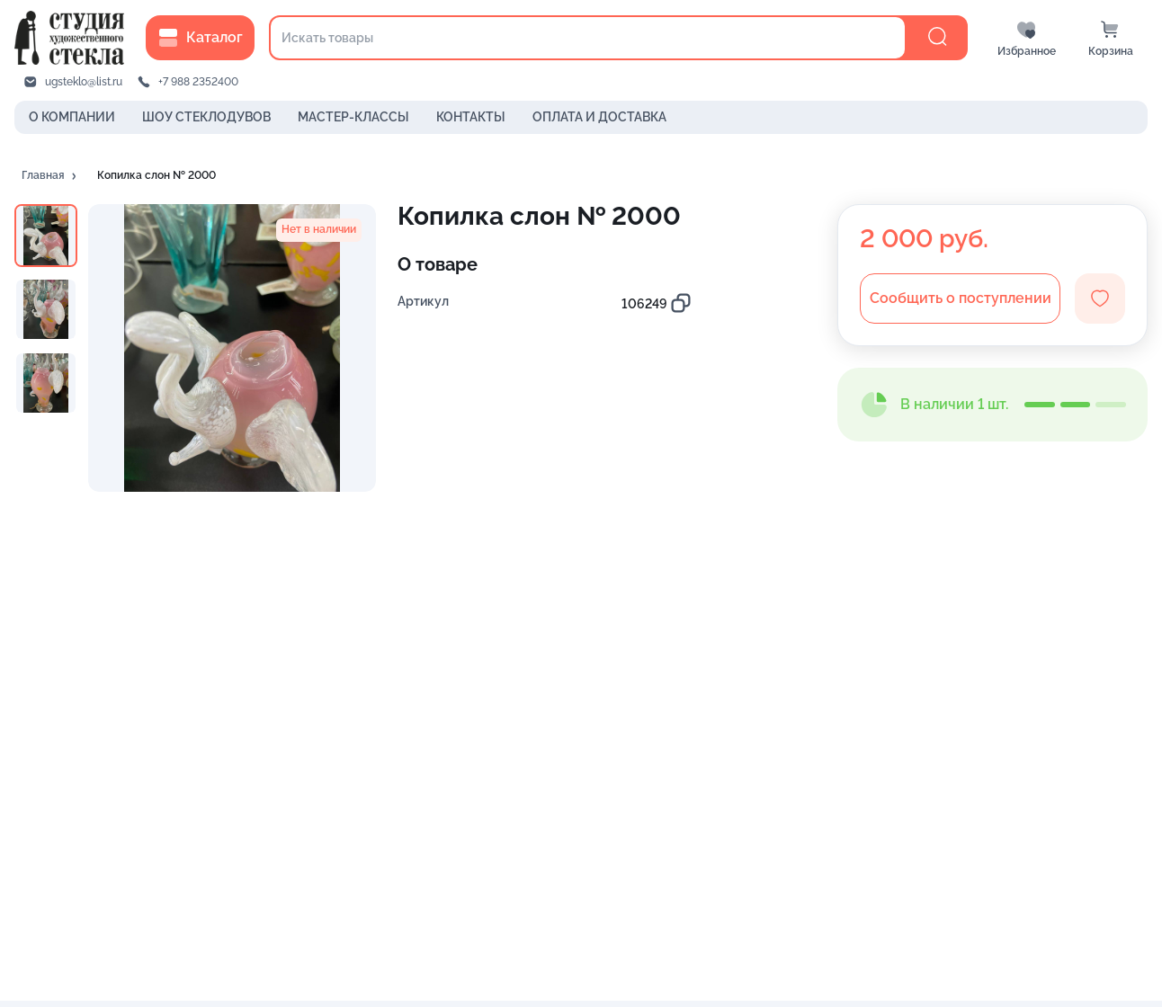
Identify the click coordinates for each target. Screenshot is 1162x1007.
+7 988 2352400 (198, 82)
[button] (50, 176)
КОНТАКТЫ (470, 117)
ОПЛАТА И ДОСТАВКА (599, 117)
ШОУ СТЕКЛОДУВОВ (206, 117)
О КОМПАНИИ (72, 117)
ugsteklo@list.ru (83, 82)
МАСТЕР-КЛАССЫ (353, 117)
